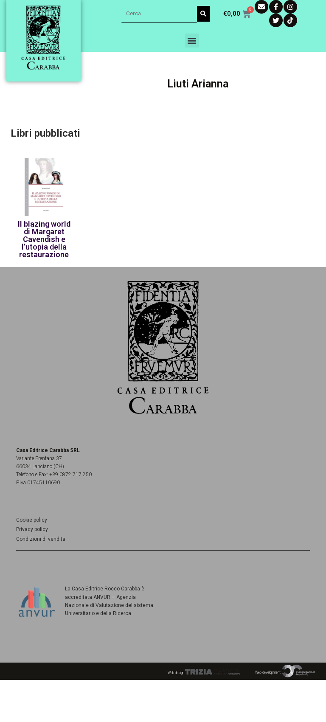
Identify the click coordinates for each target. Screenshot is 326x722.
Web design (204, 673)
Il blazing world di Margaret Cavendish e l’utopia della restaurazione (44, 239)
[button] (192, 41)
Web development (285, 672)
